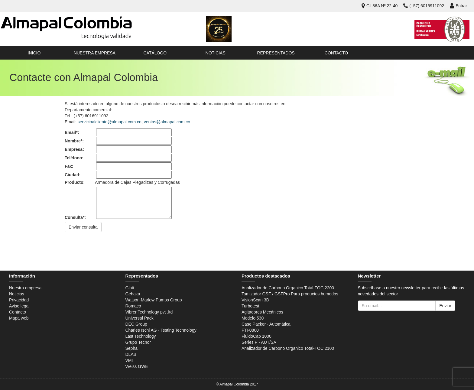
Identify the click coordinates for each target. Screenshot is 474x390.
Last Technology (140, 336)
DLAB (131, 354)
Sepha (131, 348)
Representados (275, 52)
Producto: (75, 182)
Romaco (133, 306)
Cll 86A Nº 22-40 (380, 5)
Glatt (130, 287)
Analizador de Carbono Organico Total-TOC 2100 (288, 348)
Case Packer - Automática (266, 324)
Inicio (34, 52)
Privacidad (19, 299)
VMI (129, 360)
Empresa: (74, 149)
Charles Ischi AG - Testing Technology (160, 330)
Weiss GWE (136, 366)
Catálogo (155, 52)
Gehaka (132, 293)
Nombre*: (74, 140)
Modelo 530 (253, 318)
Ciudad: (72, 174)
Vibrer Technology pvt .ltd (149, 312)
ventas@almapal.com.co (167, 121)
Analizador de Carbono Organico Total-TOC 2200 (288, 287)
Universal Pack (139, 318)
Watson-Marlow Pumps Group (153, 299)
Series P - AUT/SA (259, 342)
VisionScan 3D (255, 299)
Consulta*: (75, 217)
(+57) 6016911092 (423, 5)
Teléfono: (74, 157)
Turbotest (250, 306)
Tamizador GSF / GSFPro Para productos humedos (290, 293)
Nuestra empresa (94, 52)
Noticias (216, 52)
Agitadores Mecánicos (262, 312)
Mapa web (19, 318)
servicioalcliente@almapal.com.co (109, 121)
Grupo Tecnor (138, 342)
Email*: (72, 132)
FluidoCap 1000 (256, 336)
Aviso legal (19, 306)
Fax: (69, 166)
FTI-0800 (250, 330)
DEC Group (136, 324)
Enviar (445, 305)
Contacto (336, 52)
